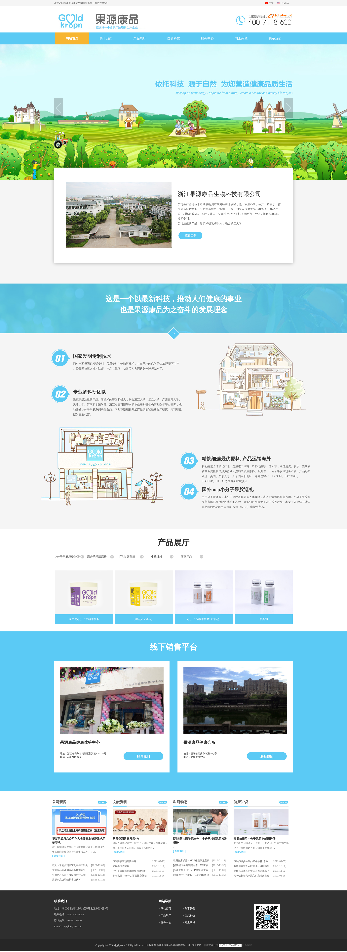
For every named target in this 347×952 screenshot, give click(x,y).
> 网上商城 (189, 922)
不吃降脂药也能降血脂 (124, 861)
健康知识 (241, 802)
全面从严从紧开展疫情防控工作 (69, 874)
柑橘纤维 (156, 556)
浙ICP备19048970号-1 (230, 945)
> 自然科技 (189, 915)
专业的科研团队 (89, 392)
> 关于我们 (189, 908)
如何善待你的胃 (121, 866)
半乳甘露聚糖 (126, 556)
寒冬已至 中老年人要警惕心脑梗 (130, 875)
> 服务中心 (165, 922)
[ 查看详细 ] (58, 856)
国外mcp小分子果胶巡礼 (227, 489)
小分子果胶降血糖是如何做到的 (129, 871)
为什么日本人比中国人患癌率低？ (251, 871)
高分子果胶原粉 (97, 556)
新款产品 (186, 556)
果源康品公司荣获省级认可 (66, 879)
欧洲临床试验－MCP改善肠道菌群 (191, 860)
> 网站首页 (165, 908)
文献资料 (120, 802)
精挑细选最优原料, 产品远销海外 (236, 458)
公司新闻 (59, 802)
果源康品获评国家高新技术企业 (69, 870)
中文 (271, 3)
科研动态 (180, 802)
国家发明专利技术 (92, 356)
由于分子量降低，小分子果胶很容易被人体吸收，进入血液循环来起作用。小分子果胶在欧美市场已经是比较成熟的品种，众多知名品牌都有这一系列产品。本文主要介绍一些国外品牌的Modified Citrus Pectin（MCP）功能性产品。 (256, 502)
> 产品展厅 (165, 915)
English (285, 3)
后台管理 (247, 945)
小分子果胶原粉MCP (67, 556)
